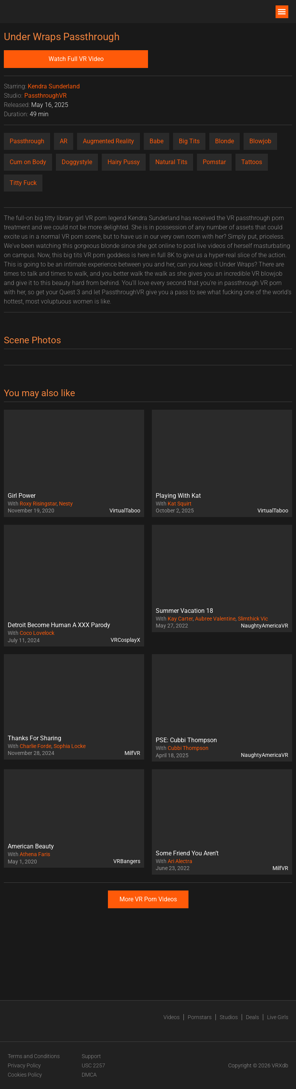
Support (91, 1056)
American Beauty (31, 846)
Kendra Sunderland (54, 86)
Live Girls (277, 1017)
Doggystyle (77, 162)
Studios (229, 1017)
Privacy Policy (24, 1065)
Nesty (66, 503)
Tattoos (251, 162)
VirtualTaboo (124, 510)
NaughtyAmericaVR (264, 626)
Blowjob (260, 141)
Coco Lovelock (37, 633)
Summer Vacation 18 (184, 610)
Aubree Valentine (215, 619)
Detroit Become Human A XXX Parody (59, 625)
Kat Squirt (180, 503)
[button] (282, 11)
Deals (252, 1017)
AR (63, 141)
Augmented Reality (108, 141)
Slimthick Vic (253, 619)
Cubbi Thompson (188, 748)
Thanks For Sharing (34, 738)
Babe (156, 141)
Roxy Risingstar (38, 503)
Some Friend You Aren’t (187, 853)
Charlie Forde (35, 746)
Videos (171, 1017)
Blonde (224, 141)
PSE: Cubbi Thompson (186, 740)
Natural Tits (171, 162)
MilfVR (132, 753)
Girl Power (21, 495)
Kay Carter (180, 619)
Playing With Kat (178, 495)
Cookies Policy (25, 1075)
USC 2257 (93, 1065)
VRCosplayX (125, 640)
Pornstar (214, 162)
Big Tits (189, 141)
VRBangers (126, 861)
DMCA (89, 1075)
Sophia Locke (70, 746)
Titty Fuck (23, 183)
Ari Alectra (180, 861)
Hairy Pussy (124, 162)
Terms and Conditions (34, 1056)
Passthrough (27, 141)
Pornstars (200, 1017)
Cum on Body (28, 162)
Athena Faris (35, 854)
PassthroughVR (45, 95)
